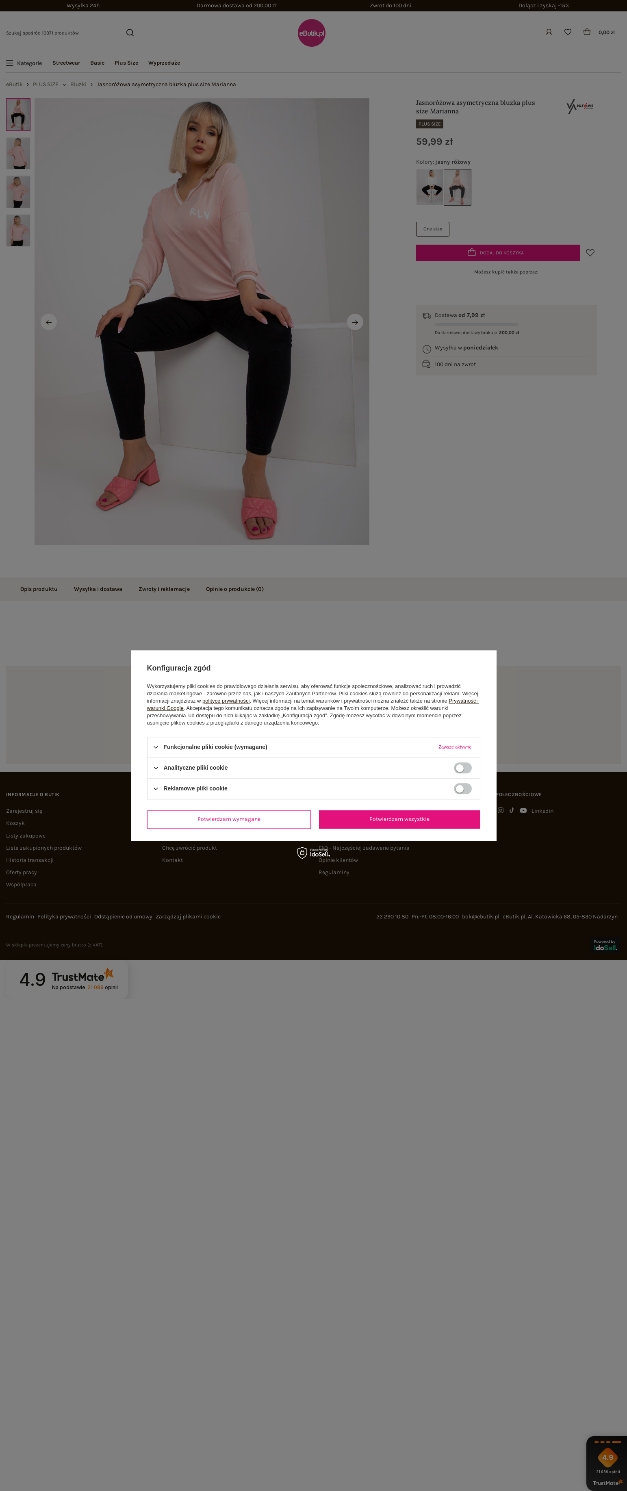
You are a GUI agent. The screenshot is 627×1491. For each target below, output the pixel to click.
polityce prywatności (225, 701)
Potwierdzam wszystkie (399, 819)
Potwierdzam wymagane (228, 819)
